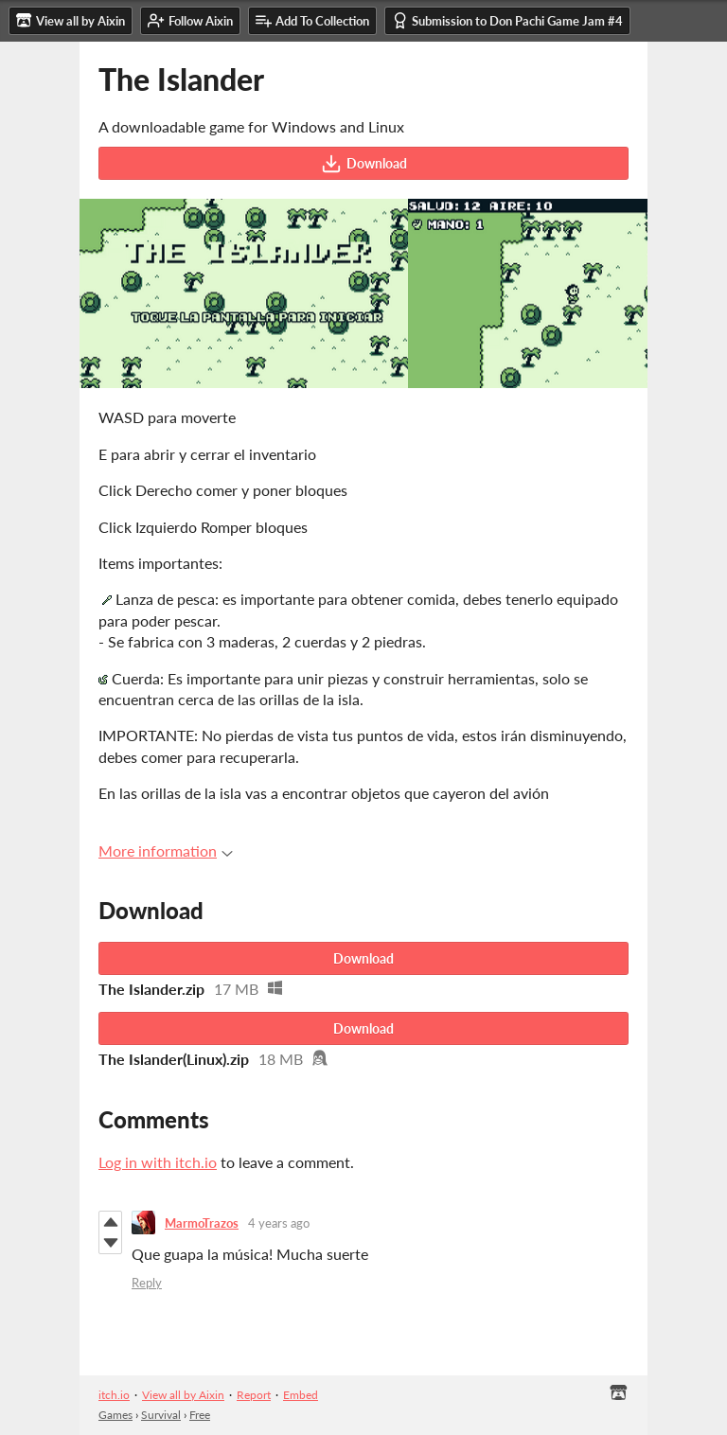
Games (115, 1415)
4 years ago (279, 1223)
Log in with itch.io (157, 1162)
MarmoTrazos (202, 1223)
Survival (161, 1415)
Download (364, 163)
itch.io (114, 1395)
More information (165, 850)
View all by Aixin (183, 1395)
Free (199, 1415)
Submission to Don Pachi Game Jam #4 (507, 20)
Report (254, 1395)
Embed (300, 1395)
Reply (147, 1282)
